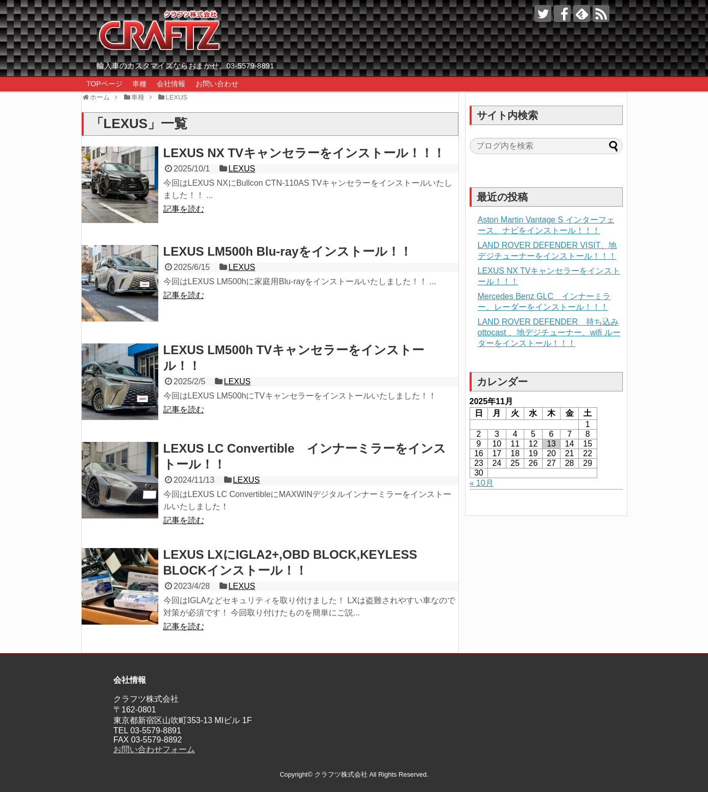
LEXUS (241, 168)
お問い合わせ (217, 84)
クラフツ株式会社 (341, 774)
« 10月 (482, 483)
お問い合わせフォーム (154, 749)
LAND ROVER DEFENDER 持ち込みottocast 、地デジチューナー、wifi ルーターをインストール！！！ (549, 332)
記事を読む (183, 209)
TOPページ (104, 84)
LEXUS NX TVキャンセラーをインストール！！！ (304, 153)
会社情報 (171, 84)
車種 (139, 84)
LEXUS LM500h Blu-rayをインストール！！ (287, 251)
